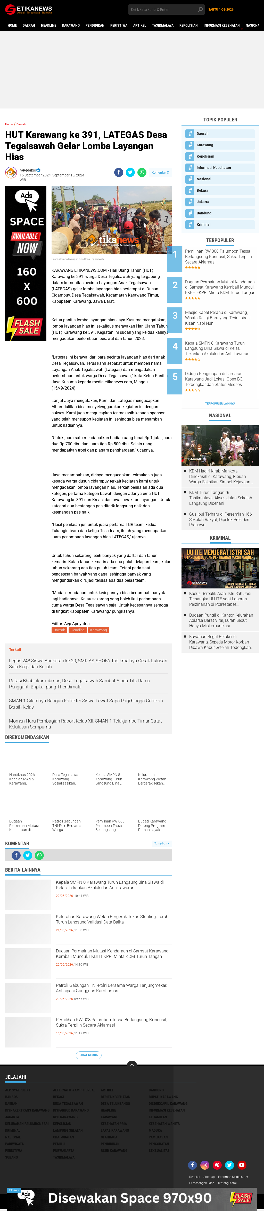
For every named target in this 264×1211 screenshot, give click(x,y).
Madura (155, 1131)
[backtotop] (132, 1067)
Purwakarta (63, 1152)
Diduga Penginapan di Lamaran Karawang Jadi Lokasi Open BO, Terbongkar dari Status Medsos (225, 361)
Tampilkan (161, 844)
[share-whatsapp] (141, 172)
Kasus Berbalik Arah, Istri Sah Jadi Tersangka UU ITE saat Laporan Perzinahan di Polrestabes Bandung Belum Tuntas (220, 576)
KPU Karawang (65, 1118)
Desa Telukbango (115, 1105)
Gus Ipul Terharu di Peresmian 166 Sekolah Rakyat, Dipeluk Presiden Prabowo (220, 497)
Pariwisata (14, 1145)
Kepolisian (188, 25)
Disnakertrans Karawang (27, 1111)
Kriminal (204, 224)
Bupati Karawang (163, 1098)
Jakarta (203, 202)
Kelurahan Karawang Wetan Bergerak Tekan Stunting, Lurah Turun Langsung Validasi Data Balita (111, 927)
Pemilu (59, 1145)
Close (14, 1190)
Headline (48, 25)
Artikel (139, 25)
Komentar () (160, 172)
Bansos (11, 1098)
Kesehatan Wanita (164, 1125)
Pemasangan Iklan (204, 1185)
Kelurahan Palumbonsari (27, 1125)
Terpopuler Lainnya (220, 381)
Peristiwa (118, 25)
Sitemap (211, 1178)
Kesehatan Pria (114, 1125)
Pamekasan (158, 1138)
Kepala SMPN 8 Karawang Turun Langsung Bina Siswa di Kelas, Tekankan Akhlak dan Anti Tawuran (107, 893)
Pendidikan (95, 25)
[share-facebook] (118, 172)
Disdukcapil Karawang (168, 1105)
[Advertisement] (132, 70)
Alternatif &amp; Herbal (74, 1091)
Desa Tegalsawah (68, 1105)
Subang (11, 1158)
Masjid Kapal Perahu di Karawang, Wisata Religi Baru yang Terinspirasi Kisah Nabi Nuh (226, 309)
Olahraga (109, 1138)
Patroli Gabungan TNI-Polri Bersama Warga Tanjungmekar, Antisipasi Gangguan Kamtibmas (108, 996)
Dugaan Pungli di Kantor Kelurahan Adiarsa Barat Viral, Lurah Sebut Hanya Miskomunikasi (221, 598)
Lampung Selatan (68, 1131)
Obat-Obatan (63, 1138)
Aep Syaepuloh (17, 1091)
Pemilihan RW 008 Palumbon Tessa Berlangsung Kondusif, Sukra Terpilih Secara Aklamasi (109, 1030)
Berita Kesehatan (115, 1098)
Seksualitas (159, 1152)
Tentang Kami (233, 1185)
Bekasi (202, 190)
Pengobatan (159, 1145)
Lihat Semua (89, 1056)
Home (12, 25)
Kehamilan (158, 1118)
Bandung (204, 213)
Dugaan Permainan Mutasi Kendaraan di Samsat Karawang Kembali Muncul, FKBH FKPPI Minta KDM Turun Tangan (112, 962)
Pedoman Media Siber (239, 1178)
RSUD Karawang (114, 1152)
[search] (166, 9)
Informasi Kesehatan (222, 25)
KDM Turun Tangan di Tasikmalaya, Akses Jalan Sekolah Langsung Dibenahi (220, 475)
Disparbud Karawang (71, 1111)
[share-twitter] (130, 172)
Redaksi (195, 1178)
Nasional (253, 25)
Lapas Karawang (115, 1131)
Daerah (29, 25)
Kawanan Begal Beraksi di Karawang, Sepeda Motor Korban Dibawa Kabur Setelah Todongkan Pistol (220, 619)
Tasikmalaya (163, 25)
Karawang (71, 25)
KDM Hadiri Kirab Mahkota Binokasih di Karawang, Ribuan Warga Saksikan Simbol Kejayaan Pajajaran (219, 454)
